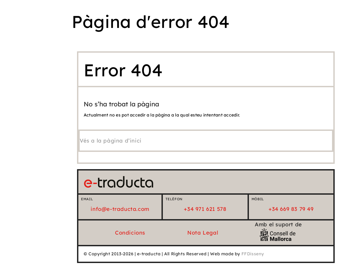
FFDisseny (252, 253)
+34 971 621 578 (205, 209)
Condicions (130, 232)
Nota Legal (202, 232)
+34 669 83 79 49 (291, 209)
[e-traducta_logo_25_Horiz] (119, 178)
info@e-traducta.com (120, 209)
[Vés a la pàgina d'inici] (111, 140)
